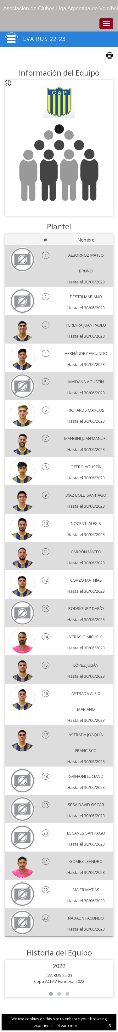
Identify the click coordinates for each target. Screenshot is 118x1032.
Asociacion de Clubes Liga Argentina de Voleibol (60, 8)
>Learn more (68, 1025)
